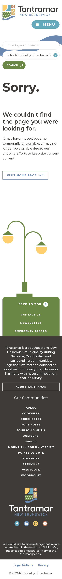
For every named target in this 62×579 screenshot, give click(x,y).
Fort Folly (31, 424)
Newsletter (31, 322)
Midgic (31, 441)
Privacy (43, 565)
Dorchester (31, 419)
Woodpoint (31, 475)
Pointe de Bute (31, 452)
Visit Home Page (22, 175)
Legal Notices (23, 565)
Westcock (31, 469)
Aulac (31, 407)
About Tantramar (31, 386)
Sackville (31, 464)
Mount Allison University (31, 447)
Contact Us (31, 314)
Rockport (31, 458)
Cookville (31, 413)
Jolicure (31, 435)
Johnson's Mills (31, 430)
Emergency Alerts (31, 331)
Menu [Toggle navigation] (45, 24)
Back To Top (29, 304)
